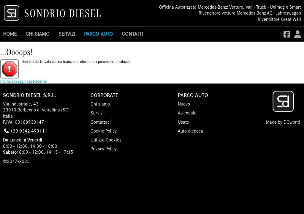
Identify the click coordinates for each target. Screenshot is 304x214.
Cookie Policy (104, 131)
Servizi (66, 34)
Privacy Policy (104, 149)
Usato (183, 122)
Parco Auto (98, 34)
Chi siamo (38, 34)
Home (10, 34)
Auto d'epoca (190, 131)
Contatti (132, 34)
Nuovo (184, 104)
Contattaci (101, 122)
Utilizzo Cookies (106, 140)
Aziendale (187, 113)
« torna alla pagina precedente (23, 82)
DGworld (292, 122)
